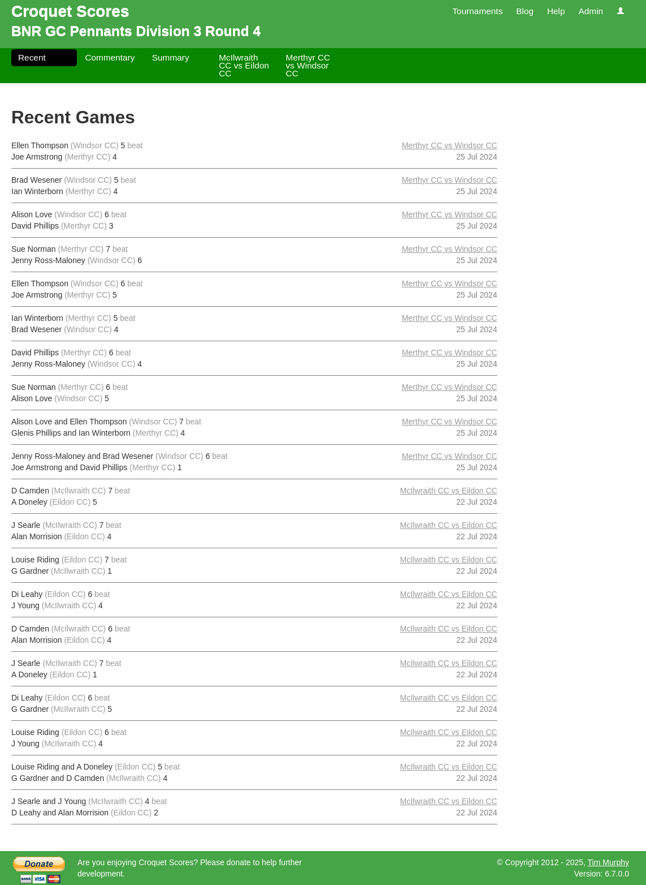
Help (556, 11)
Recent (32, 57)
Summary (170, 57)
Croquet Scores (70, 11)
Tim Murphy (608, 862)
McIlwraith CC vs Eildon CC (244, 65)
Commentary (110, 57)
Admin (590, 11)
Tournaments (477, 11)
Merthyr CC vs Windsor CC (308, 65)
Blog (525, 11)
